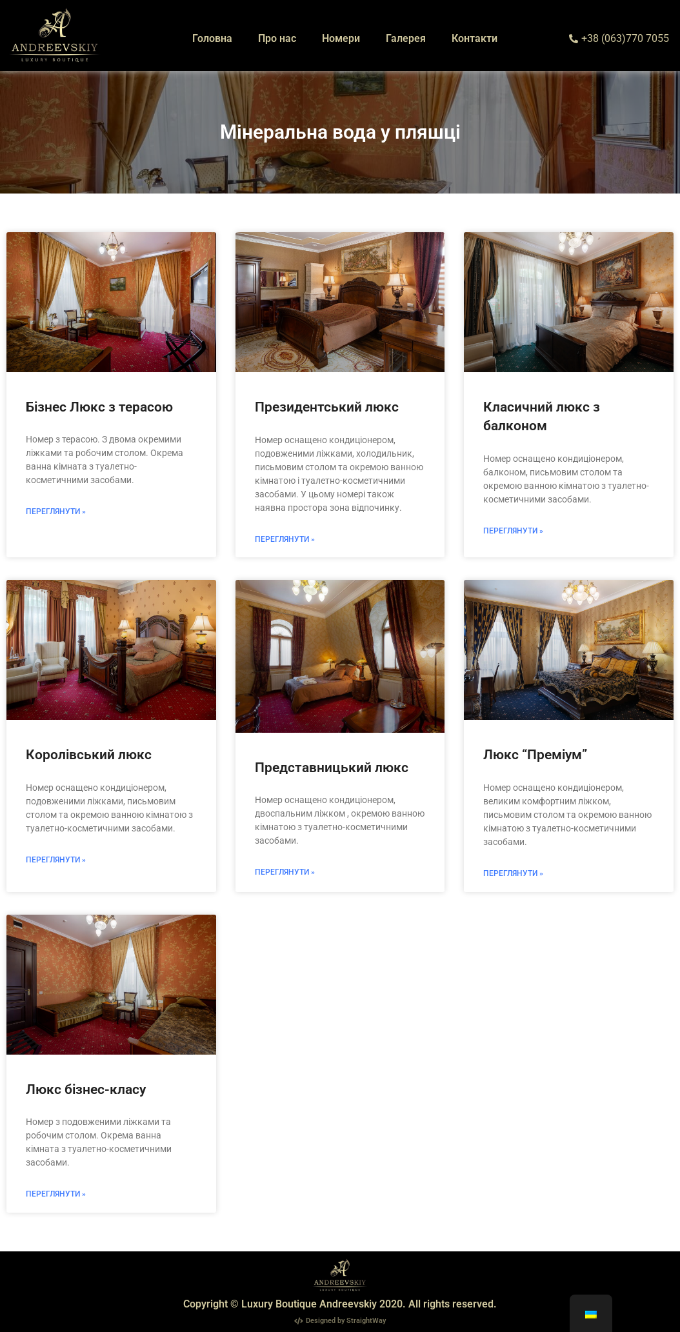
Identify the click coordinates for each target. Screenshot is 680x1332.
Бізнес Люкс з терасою (99, 407)
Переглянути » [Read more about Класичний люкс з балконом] (513, 530)
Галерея (406, 38)
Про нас (277, 38)
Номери (341, 38)
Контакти (474, 38)
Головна (212, 38)
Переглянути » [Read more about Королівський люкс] (56, 859)
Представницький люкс (331, 767)
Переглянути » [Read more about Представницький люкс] (285, 872)
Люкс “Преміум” (535, 754)
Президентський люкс (327, 407)
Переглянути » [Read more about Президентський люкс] (285, 539)
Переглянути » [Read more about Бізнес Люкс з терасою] (56, 511)
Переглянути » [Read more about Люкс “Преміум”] (513, 873)
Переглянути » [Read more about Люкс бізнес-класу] (56, 1193)
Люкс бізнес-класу (86, 1089)
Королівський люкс (89, 754)
